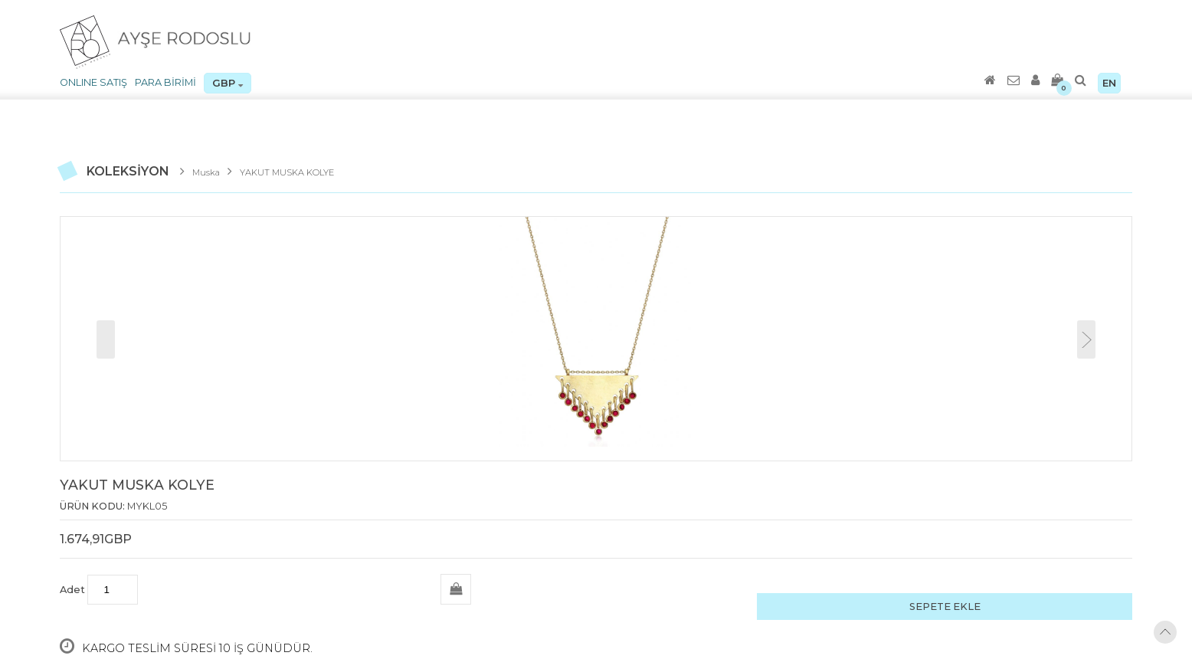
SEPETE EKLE (945, 606)
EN (1109, 83)
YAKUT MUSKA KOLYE (287, 172)
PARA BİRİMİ (165, 82)
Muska (206, 172)
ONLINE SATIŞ (93, 82)
